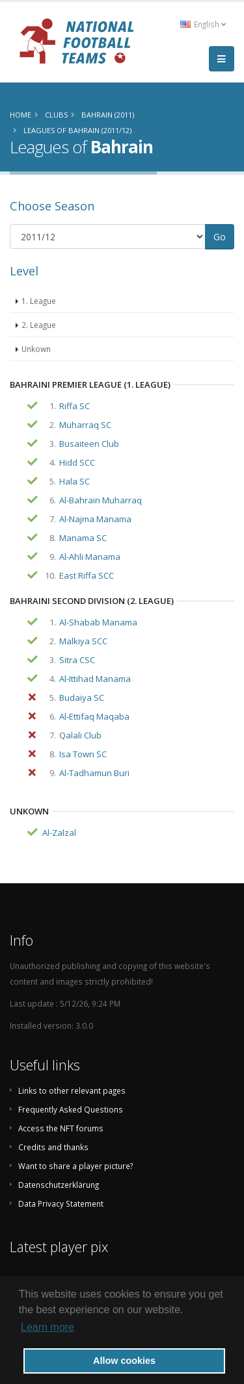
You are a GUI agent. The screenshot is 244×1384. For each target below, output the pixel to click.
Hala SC (74, 481)
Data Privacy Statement (60, 1203)
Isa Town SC (83, 754)
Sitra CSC (77, 660)
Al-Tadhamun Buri (94, 773)
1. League (38, 301)
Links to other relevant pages (72, 1090)
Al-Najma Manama (95, 519)
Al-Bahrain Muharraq (100, 500)
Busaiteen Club (89, 443)
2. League (38, 325)
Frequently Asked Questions (70, 1109)
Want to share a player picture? (75, 1166)
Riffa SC (74, 406)
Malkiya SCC (83, 641)
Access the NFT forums (60, 1128)
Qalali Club (80, 735)
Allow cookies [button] (124, 1360)
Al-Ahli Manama (89, 556)
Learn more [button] (47, 1327)
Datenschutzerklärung (58, 1184)
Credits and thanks (53, 1147)
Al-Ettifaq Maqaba (94, 716)
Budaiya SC (81, 697)
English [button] (203, 24)
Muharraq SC (85, 425)
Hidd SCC (77, 462)
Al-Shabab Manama (98, 622)
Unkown (36, 349)
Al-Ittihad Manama (95, 679)
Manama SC (83, 538)
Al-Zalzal (59, 832)
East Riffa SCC (86, 575)
